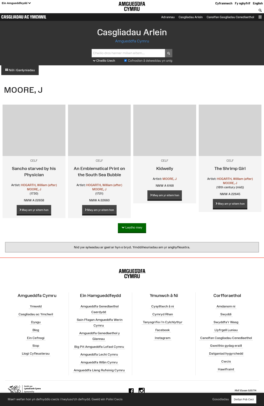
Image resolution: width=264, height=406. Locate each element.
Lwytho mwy (132, 228)
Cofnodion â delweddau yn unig (150, 60)
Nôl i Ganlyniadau (20, 70)
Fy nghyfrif (242, 3)
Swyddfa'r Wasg (226, 322)
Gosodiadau (220, 399)
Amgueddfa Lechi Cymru (99, 354)
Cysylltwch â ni (162, 306)
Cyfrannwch (223, 3)
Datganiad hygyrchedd (226, 353)
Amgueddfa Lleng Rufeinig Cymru (99, 370)
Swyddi (226, 314)
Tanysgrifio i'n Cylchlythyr (162, 322)
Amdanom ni (226, 306)
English (258, 3)
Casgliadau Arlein (191, 17)
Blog (35, 330)
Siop (35, 345)
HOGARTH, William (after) (39, 185)
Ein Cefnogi (36, 338)
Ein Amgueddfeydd (16, 3)
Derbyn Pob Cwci (244, 399)
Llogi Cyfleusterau (36, 353)
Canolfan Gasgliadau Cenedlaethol (230, 17)
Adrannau (168, 17)
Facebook (162, 330)
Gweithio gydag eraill (226, 345)
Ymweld (36, 306)
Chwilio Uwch (104, 61)
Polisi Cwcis (114, 399)
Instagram (162, 338)
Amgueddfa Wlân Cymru (99, 362)
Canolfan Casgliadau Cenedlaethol (226, 338)
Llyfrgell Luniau (226, 330)
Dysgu (36, 322)
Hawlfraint (226, 369)
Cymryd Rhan (162, 314)
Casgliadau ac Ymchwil (23, 17)
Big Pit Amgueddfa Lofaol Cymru (99, 346)
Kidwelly (164, 168)
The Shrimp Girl (230, 168)
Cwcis (226, 361)
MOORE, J (34, 189)
